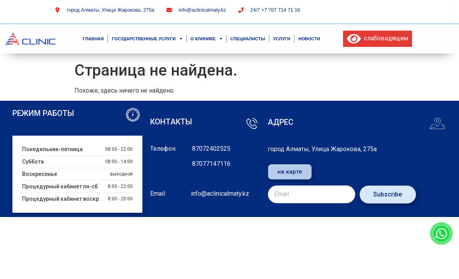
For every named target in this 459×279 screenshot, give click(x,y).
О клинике (206, 39)
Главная (93, 38)
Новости (309, 38)
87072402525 (211, 148)
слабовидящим (377, 38)
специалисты (247, 38)
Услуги (281, 38)
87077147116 (211, 163)
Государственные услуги (147, 39)
